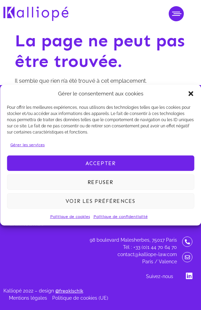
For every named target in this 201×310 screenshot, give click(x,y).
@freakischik (69, 291)
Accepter (101, 163)
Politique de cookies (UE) (80, 298)
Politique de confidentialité (120, 216)
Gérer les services (27, 144)
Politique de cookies (70, 216)
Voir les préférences (101, 201)
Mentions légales (28, 298)
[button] (190, 93)
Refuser (100, 182)
